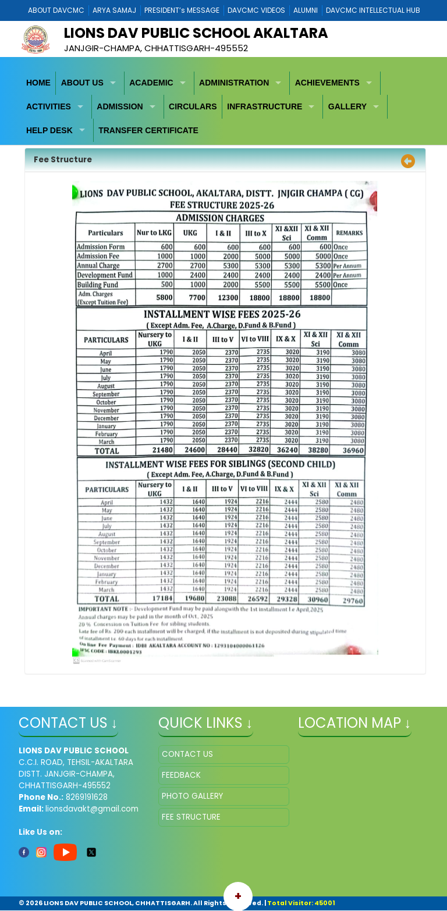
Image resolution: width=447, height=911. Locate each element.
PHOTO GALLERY (192, 796)
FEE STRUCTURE (191, 817)
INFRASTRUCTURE (264, 106)
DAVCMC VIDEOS (256, 10)
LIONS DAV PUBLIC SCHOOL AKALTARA (196, 32)
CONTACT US (187, 754)
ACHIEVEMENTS (327, 82)
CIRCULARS (193, 106)
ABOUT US (82, 82)
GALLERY (347, 106)
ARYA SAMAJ (114, 10)
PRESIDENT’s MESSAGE (181, 10)
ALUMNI (305, 10)
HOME (38, 82)
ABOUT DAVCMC (56, 10)
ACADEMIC (151, 82)
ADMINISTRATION (234, 82)
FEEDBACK (181, 775)
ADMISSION (120, 106)
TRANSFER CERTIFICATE (148, 130)
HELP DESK (49, 130)
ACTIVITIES (48, 106)
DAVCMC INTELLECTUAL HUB (373, 10)
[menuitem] (39, 83)
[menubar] (224, 107)
